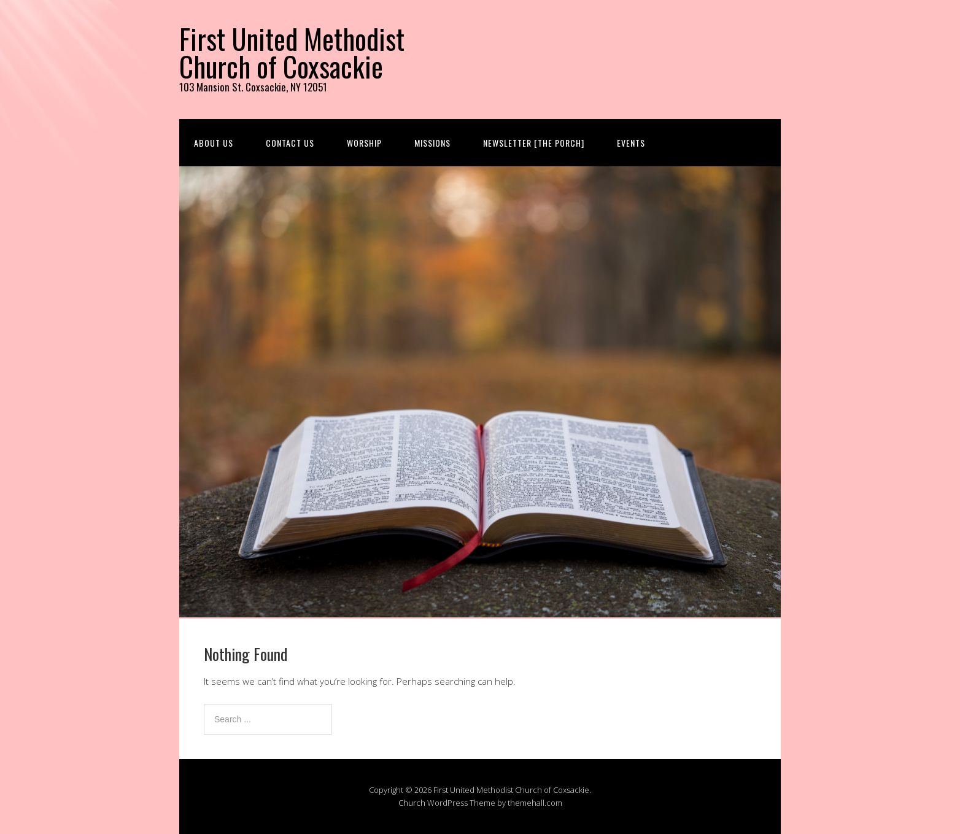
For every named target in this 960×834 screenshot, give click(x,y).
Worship (364, 142)
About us (213, 142)
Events (631, 142)
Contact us (290, 142)
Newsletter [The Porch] (533, 142)
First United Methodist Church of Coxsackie (292, 52)
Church (411, 802)
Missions (432, 142)
